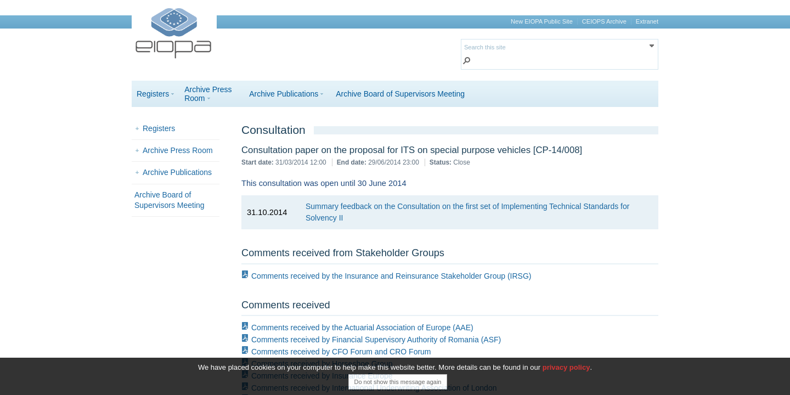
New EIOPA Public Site (542, 21)
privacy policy (566, 372)
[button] (467, 61)
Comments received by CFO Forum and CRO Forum (341, 351)
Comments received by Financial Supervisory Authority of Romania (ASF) (376, 339)
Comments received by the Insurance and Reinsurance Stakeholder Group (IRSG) (391, 276)
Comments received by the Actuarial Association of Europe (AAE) (362, 327)
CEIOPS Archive (604, 21)
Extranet (647, 21)
